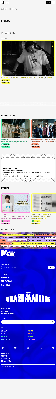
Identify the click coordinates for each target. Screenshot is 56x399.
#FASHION (5, 339)
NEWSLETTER (5, 264)
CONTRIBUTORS (7, 314)
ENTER (51, 267)
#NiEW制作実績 (42, 246)
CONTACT (4, 355)
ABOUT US (5, 308)
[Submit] (52, 322)
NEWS (5, 277)
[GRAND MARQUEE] (28, 296)
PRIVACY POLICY (6, 362)
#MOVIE (31, 334)
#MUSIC (31, 331)
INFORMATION (5, 358)
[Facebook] (53, 348)
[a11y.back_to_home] (5, 2)
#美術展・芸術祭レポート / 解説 (18, 246)
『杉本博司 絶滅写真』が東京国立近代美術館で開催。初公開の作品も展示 (23, 237)
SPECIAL (6, 281)
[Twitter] (40, 348)
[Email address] (24, 267)
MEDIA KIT (4, 357)
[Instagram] (28, 348)
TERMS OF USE (5, 360)
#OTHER (31, 339)
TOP (2, 229)
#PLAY (4, 331)
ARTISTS (4, 311)
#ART (3, 334)
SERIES (5, 284)
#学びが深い (5, 246)
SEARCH (4, 318)
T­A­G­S (6, 229)
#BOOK (4, 336)
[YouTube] (15, 348)
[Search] (28, 322)
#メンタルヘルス (32, 246)
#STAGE (31, 336)
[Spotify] (2, 348)
